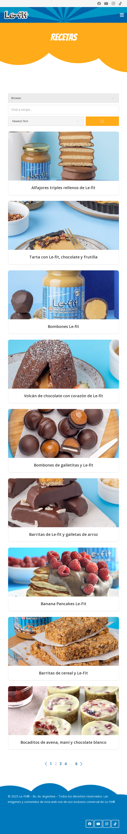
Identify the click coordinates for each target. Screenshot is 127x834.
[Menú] (121, 15)
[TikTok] (120, 3)
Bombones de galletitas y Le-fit (63, 465)
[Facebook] (99, 3)
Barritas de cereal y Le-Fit (63, 673)
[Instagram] (113, 3)
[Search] (102, 121)
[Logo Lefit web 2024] (19, 15)
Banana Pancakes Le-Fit (63, 603)
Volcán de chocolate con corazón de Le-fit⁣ (63, 395)
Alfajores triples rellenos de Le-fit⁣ (63, 187)
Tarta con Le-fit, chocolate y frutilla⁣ (63, 257)
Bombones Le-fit (63, 326)
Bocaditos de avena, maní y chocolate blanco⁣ (63, 742)
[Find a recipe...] (63, 109)
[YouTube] (106, 3)
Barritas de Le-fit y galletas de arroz (63, 534)
